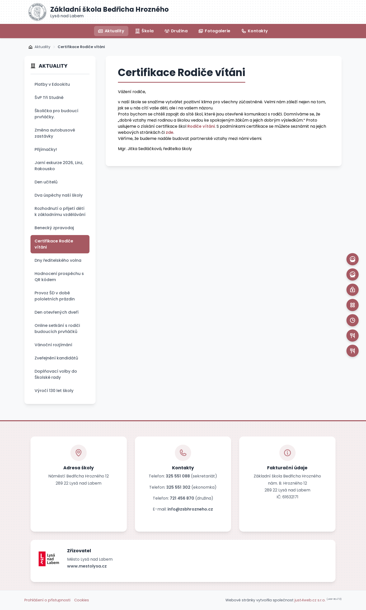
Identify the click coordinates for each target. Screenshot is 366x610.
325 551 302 (178, 487)
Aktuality (42, 46)
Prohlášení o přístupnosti (47, 600)
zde (169, 132)
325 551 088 (178, 476)
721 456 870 (182, 498)
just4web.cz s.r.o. (310, 600)
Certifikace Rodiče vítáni (81, 46)
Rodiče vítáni (201, 126)
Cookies (81, 600)
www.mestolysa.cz (87, 566)
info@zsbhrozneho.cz (190, 509)
